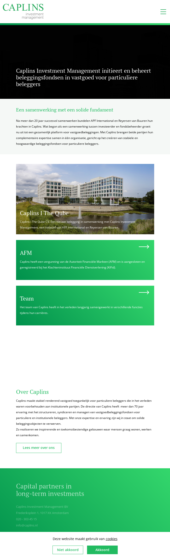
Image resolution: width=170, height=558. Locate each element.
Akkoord (102, 549)
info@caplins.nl (27, 526)
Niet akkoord (68, 549)
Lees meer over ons (39, 447)
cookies (111, 538)
